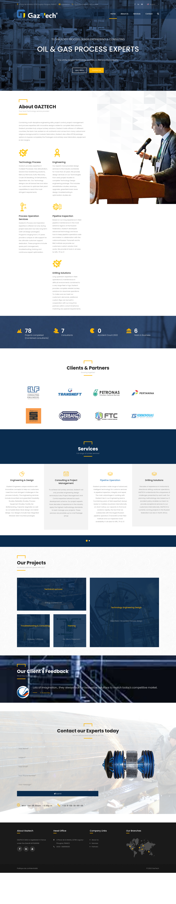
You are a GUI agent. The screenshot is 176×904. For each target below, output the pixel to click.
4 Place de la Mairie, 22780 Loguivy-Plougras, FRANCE (36, 4)
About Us (124, 14)
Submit (57, 794)
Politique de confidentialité (27, 868)
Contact (149, 14)
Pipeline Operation (110, 480)
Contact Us (96, 70)
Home (113, 14)
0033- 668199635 (63, 847)
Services (137, 14)
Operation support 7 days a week (85, 4)
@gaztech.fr (64, 4)
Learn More (79, 70)
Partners (95, 847)
